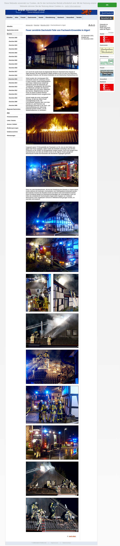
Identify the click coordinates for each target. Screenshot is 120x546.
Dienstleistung (50, 17)
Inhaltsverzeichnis (12, 131)
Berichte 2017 (13, 71)
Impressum (54, 542)
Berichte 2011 (13, 94)
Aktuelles (10, 17)
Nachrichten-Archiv (12, 30)
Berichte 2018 (13, 67)
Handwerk (60, 17)
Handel (41, 17)
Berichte (9, 34)
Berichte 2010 (13, 98)
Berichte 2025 (13, 41)
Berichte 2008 (13, 105)
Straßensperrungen (12, 128)
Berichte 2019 (13, 64)
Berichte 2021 (13, 56)
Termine (79, 17)
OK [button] (107, 5)
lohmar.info (29, 25)
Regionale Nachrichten (13, 109)
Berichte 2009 (13, 101)
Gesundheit (70, 17)
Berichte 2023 (13, 49)
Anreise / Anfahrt (12, 124)
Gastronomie (32, 17)
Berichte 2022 (13, 52)
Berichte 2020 (13, 60)
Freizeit (23, 17)
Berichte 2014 (13, 83)
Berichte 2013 (13, 86)
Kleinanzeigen (11, 135)
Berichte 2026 (13, 37)
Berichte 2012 (13, 90)
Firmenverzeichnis (12, 116)
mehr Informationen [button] (73, 6)
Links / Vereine (11, 120)
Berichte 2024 (13, 45)
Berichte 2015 (13, 79)
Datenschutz (67, 542)
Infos (16, 17)
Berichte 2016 (13, 75)
